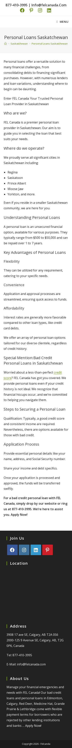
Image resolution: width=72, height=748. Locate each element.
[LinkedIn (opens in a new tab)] (47, 10)
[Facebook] (12, 550)
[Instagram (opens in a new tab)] (38, 10)
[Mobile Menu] (62, 22)
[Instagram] (24, 550)
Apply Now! (33, 726)
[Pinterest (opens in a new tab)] (30, 10)
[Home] (5, 43)
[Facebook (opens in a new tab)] (23, 10)
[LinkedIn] (36, 550)
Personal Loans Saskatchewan (50, 43)
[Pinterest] (47, 550)
